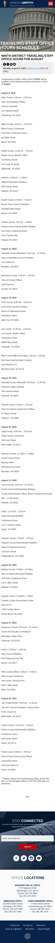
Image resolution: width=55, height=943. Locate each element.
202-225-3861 (31, 893)
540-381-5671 (43, 909)
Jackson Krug (33, 68)
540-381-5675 (42, 911)
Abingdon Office (13, 901)
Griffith (22, 4)
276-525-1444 (14, 911)
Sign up (27, 847)
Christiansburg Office (40, 901)
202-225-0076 (29, 896)
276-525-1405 (16, 909)
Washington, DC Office (27, 885)
